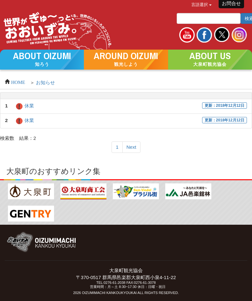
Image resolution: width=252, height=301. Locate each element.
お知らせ (45, 82)
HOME (18, 82)
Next (131, 147)
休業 (24, 105)
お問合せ (231, 3)
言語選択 (201, 4)
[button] (42, 59)
